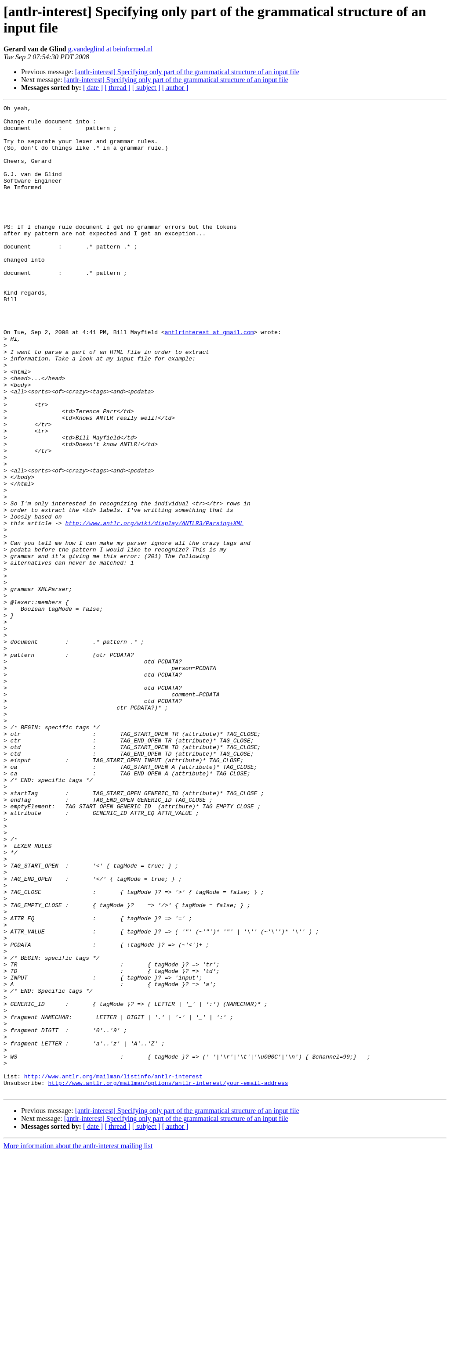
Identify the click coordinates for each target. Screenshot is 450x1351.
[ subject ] (146, 87)
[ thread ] (118, 87)
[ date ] (93, 87)
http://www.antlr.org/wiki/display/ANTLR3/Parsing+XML (154, 607)
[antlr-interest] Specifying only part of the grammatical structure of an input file (187, 72)
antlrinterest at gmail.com (209, 378)
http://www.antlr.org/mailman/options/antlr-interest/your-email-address (168, 1279)
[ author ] (175, 87)
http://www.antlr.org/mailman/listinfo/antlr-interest (113, 1271)
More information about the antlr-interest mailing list (78, 1343)
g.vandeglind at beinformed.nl (110, 49)
